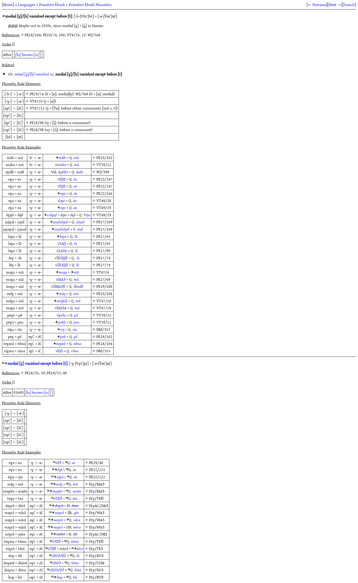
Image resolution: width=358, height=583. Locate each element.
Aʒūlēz (63, 171)
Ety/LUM (96, 562)
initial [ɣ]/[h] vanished (32, 74)
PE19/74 (37, 93)
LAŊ (63, 243)
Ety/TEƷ (96, 548)
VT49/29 (103, 207)
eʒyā (60, 476)
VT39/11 (103, 164)
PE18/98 (37, 122)
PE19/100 (104, 286)
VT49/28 (103, 200)
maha (61, 164)
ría (75, 329)
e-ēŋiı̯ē (52, 214)
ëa (75, 179)
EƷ (59, 462)
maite (77, 491)
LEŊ (62, 257)
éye (88, 214)
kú (75, 577)
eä (75, 186)
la (75, 243)
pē (76, 315)
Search (349, 4)
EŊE (62, 179)
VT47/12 (37, 108)
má (78, 286)
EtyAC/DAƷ (98, 505)
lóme (75, 562)
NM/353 (103, 329)
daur (75, 505)
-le (78, 257)
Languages (26, 4)
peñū (62, 322)
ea (75, 207)
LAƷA (63, 250)
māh (62, 157)
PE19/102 (104, 157)
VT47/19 (103, 307)
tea (75, 498)
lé (77, 264)
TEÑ (59, 498)
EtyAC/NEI (98, 534)
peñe (62, 315)
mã (76, 293)
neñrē (60, 534)
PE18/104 (104, 343)
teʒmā (60, 343)
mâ (76, 157)
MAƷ (61, 279)
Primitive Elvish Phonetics (90, 4)
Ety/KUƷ (96, 577)
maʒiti (57, 491)
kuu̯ (60, 577)
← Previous (317, 4)
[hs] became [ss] (27, 54)
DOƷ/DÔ (60, 555)
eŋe (62, 200)
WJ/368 (81, 93)
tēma (77, 343)
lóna (78, 569)
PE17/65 (103, 236)
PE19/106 (104, 293)
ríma (74, 350)
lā (76, 236)
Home (8, 4)
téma (75, 541)
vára (76, 519)
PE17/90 (103, 250)
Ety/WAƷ (96, 512)
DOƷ (57, 562)
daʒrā (59, 505)
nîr (75, 534)
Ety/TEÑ (96, 498)
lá (76, 250)
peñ (63, 336)
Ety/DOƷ (96, 555)
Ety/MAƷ (96, 484)
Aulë (79, 171)
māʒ (62, 293)
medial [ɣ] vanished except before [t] (37, 363)
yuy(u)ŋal (60, 221)
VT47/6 (36, 101)
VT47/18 (103, 300)
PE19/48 (96, 462)
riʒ (62, 329)
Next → (335, 4)
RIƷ (60, 350)
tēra (80, 548)
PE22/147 (104, 179)
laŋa (63, 236)
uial (80, 229)
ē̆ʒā (60, 469)
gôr (76, 512)
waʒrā (59, 512)
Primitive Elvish (52, 4)
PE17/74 (103, 257)
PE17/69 (103, 279)
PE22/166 (104, 193)
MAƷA (61, 307)
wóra (77, 527)
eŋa (63, 193)
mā (76, 164)
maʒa (63, 272)
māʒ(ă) (62, 300)
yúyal (80, 221)
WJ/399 (102, 171)
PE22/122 (97, 469)
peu (76, 322)
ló (78, 555)
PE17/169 (104, 221)
